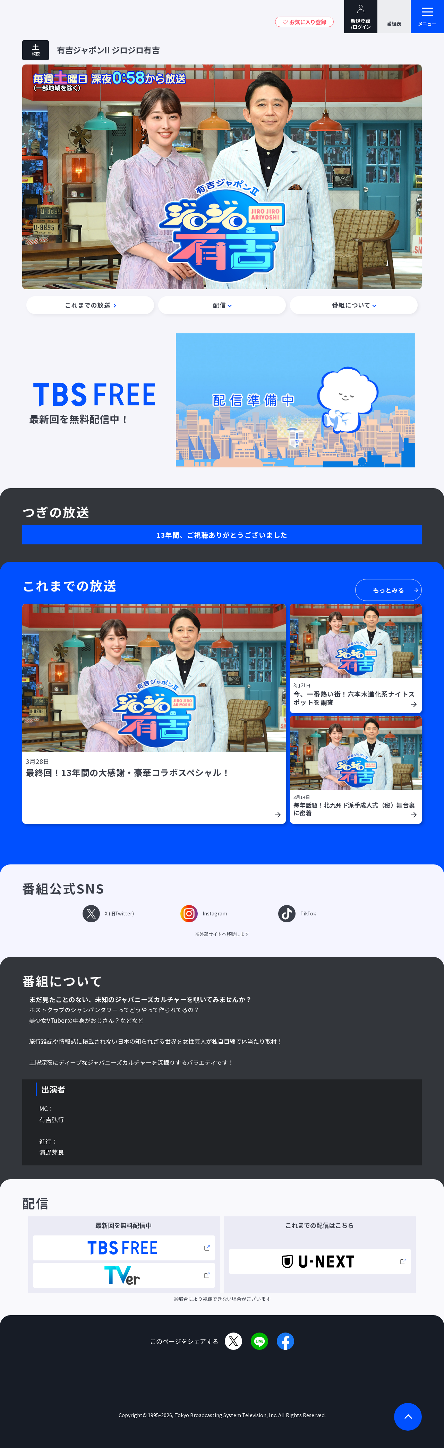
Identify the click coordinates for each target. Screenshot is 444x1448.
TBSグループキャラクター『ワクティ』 (65, 17)
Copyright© (133, 1415)
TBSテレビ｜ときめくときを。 (26, 16)
